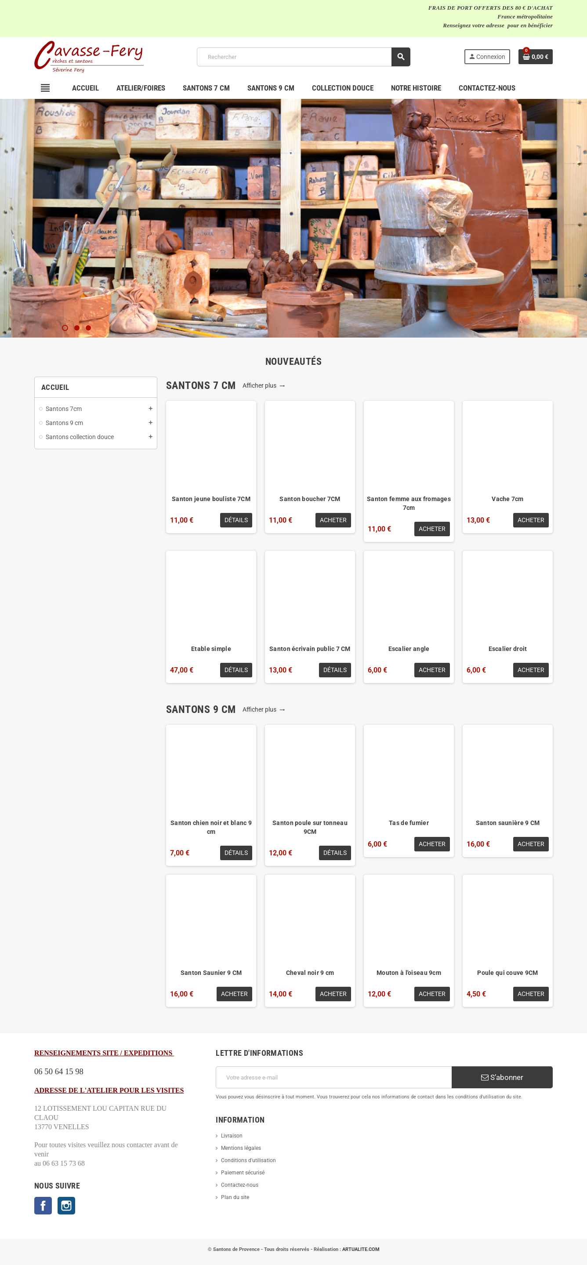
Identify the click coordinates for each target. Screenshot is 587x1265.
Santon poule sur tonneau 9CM (310, 827)
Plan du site (235, 1197)
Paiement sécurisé (243, 1173)
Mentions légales (241, 1148)
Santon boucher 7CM (309, 498)
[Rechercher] (303, 56)
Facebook (43, 1205)
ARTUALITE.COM (361, 1249)
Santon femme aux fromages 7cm (409, 503)
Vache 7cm (508, 498)
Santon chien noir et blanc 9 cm (211, 827)
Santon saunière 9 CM (508, 822)
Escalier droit (508, 648)
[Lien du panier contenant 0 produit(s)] (535, 56)
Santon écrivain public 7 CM (310, 648)
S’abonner (502, 1077)
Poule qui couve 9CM (507, 972)
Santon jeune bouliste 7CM (211, 498)
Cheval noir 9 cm (310, 972)
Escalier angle (409, 648)
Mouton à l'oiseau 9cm (409, 972)
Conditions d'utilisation (248, 1160)
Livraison (232, 1136)
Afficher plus (264, 385)
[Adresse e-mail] (334, 1077)
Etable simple (211, 648)
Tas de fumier (409, 822)
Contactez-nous (239, 1185)
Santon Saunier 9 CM (211, 972)
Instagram (66, 1205)
